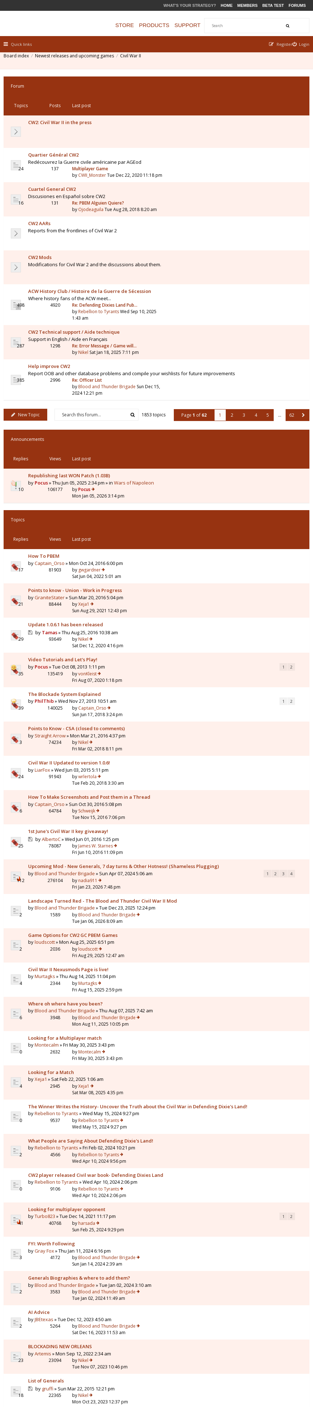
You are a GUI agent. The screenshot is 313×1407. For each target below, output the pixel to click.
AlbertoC (54, 607)
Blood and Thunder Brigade (250, 275)
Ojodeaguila (234, 155)
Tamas (53, 471)
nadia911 (231, 621)
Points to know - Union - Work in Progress (78, 442)
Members (247, 5)
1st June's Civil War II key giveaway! (72, 599)
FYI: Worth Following (55, 933)
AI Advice (42, 982)
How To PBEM (47, 420)
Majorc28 (231, 1047)
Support (202, 25)
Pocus (45, 372)
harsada (230, 911)
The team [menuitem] (204, 1364)
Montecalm (50, 770)
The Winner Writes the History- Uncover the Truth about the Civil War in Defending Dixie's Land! (84, 812)
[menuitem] (297, 44)
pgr (225, 1089)
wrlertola (231, 549)
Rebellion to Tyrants (242, 226)
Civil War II (134, 59)
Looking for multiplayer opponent (70, 911)
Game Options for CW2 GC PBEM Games (76, 692)
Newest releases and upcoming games (78, 59)
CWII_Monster (236, 126)
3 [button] (240, 324)
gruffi (51, 1033)
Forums (297, 5)
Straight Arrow (53, 535)
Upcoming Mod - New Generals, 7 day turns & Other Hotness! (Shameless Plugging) (84, 624)
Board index (19, 59)
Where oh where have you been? (69, 734)
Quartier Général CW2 (57, 120)
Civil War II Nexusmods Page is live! (72, 713)
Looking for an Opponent (60, 1047)
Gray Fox (48, 940)
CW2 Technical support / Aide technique (77, 248)
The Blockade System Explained (68, 506)
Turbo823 (48, 918)
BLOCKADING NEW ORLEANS (64, 1003)
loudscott (48, 699)
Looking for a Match (55, 784)
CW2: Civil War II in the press (63, 100)
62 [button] (288, 324)
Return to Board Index (38, 1207)
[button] (300, 324)
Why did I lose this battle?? (62, 1068)
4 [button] (252, 324)
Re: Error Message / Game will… (248, 248)
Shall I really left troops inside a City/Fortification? (68, 1093)
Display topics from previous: (74, 1167)
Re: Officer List (231, 269)
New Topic (29, 305)
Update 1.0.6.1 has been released (69, 463)
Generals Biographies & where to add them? (83, 954)
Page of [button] (190, 324)
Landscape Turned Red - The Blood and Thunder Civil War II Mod (77, 660)
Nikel (227, 254)
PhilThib (47, 513)
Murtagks (48, 720)
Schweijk (230, 570)
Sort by (174, 1167)
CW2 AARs (43, 170)
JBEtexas (47, 989)
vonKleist (231, 485)
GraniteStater (53, 449)
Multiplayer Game (234, 120)
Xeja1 (227, 442)
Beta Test (273, 5)
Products (168, 25)
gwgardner (233, 420)
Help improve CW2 (53, 269)
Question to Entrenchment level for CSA (77, 1118)
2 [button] (228, 324)
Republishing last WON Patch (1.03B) (73, 365)
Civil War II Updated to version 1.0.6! (73, 549)
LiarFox (46, 556)
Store (139, 25)
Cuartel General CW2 (55, 148)
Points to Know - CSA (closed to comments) (80, 528)
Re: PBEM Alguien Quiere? (242, 148)
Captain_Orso (53, 427)
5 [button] (264, 324)
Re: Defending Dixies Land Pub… (248, 219)
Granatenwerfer (56, 1075)
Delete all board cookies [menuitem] (281, 1364)
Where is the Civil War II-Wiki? (66, 1139)
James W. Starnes (239, 599)
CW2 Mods (43, 191)
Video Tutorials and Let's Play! (66, 485)
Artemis (46, 1011)
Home (227, 5)
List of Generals (49, 1025)
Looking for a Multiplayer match (68, 762)
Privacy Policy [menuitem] (234, 1364)
